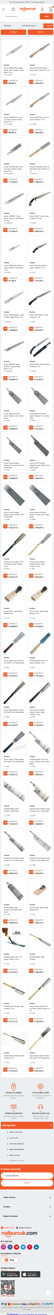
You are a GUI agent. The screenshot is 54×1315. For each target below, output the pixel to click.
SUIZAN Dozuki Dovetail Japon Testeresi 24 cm (14, 1057)
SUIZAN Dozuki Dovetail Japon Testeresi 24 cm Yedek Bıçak (40, 859)
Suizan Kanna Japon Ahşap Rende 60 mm (13, 612)
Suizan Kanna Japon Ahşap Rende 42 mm (39, 909)
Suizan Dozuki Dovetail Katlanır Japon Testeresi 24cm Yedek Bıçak (14, 515)
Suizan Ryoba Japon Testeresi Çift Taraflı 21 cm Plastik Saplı (14, 662)
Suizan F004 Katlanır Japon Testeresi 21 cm (39, 316)
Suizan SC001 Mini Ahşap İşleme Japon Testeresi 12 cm (39, 69)
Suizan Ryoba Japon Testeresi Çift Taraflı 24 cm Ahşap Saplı (40, 1057)
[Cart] (51, 9)
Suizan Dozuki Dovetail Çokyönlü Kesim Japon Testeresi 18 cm (37, 712)
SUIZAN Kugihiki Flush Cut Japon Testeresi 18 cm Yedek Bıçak (39, 762)
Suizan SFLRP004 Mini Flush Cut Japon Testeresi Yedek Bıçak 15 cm (13, 169)
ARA (46, 16)
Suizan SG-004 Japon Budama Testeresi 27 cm (40, 365)
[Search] (27, 16)
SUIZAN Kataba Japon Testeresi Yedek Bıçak (11, 810)
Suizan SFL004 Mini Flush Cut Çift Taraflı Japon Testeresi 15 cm (40, 169)
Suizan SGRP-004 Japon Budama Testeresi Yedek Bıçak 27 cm (12, 367)
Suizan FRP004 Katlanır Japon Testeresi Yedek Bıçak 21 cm (14, 316)
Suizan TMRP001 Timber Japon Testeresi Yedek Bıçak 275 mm (13, 218)
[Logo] (28, 9)
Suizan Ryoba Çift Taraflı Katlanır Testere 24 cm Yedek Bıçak (39, 515)
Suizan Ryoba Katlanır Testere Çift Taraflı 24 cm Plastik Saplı (14, 711)
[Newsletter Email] (27, 1175)
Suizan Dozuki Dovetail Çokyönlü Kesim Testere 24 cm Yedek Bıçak (40, 465)
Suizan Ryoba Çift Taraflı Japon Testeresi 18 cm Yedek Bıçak (14, 416)
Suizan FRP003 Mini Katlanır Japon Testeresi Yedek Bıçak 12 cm (13, 268)
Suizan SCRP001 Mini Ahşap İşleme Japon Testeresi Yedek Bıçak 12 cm (14, 70)
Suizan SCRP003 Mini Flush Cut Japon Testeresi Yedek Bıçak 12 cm (13, 120)
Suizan (6, 65)
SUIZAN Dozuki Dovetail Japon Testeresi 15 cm (14, 1007)
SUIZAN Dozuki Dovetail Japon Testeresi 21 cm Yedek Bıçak (14, 859)
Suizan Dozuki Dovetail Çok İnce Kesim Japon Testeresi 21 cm (40, 1009)
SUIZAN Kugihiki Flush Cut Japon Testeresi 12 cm (39, 662)
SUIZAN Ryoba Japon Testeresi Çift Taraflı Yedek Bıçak (13, 910)
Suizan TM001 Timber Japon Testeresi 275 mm (39, 217)
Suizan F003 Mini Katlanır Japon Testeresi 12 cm (38, 267)
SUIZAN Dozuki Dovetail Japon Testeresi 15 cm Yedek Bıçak (40, 810)
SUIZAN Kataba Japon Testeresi (37, 958)
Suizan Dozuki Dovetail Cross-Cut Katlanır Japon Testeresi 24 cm (14, 564)
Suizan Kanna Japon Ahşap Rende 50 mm (39, 612)
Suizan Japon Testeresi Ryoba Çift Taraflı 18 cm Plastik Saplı (14, 760)
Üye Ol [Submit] (27, 1183)
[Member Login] (42, 9)
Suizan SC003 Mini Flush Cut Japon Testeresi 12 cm (39, 118)
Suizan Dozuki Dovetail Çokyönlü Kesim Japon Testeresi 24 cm (37, 564)
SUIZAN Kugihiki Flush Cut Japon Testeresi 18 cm (13, 958)
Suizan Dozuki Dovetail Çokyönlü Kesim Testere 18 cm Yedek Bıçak (14, 465)
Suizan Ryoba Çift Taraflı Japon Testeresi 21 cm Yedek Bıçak (39, 416)
